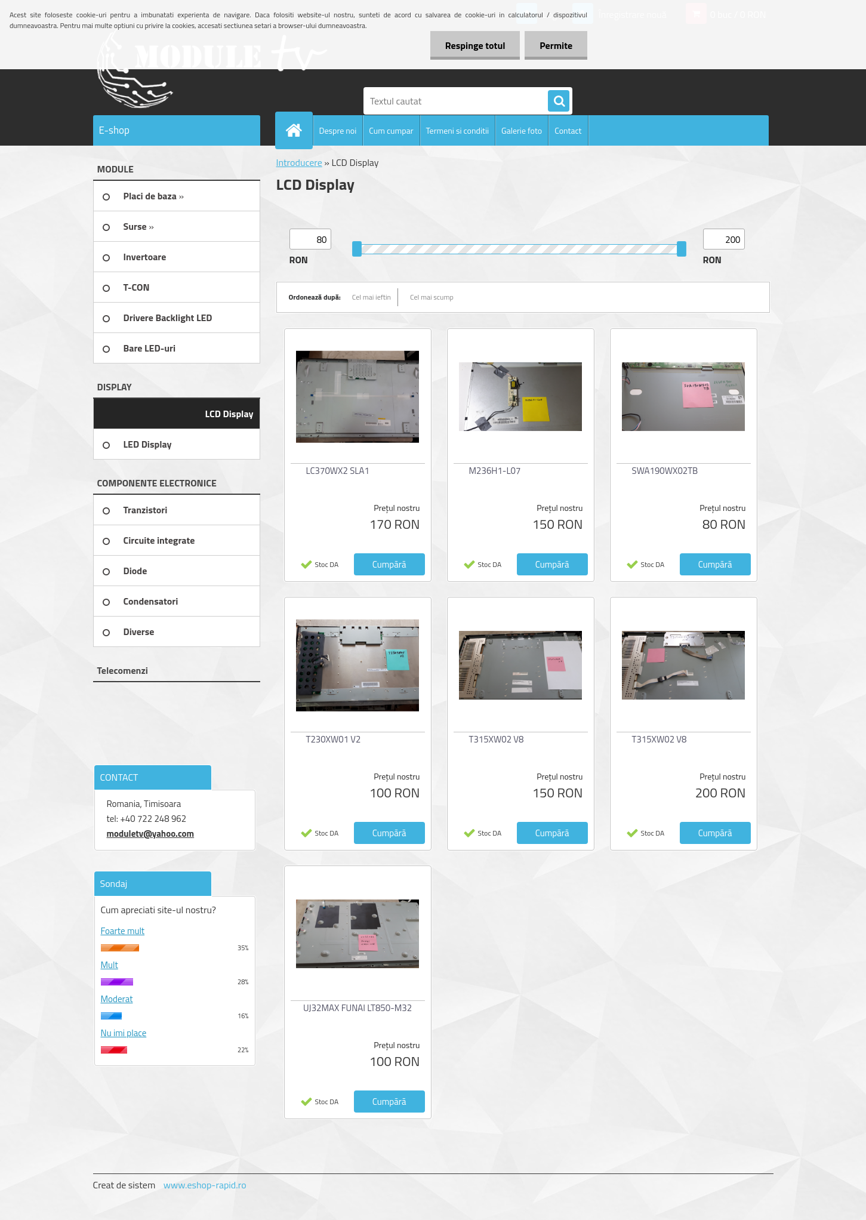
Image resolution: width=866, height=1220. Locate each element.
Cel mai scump (432, 297)
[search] (558, 101)
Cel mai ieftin (371, 297)
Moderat (117, 999)
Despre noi (338, 130)
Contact (567, 130)
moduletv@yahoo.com (151, 833)
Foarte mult (123, 931)
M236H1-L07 (495, 470)
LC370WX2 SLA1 (337, 470)
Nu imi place (124, 1033)
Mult (109, 965)
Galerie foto (521, 130)
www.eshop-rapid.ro (205, 1185)
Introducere (299, 162)
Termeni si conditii (457, 130)
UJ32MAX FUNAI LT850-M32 (357, 1008)
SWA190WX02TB (665, 470)
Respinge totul (475, 45)
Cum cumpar (391, 130)
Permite (556, 45)
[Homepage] (299, 130)
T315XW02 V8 (496, 739)
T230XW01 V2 (333, 739)
